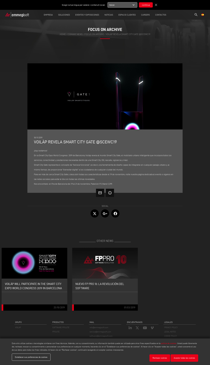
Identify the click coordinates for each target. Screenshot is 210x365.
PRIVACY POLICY (171, 327)
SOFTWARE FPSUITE (60, 327)
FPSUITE (56, 332)
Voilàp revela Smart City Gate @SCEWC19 (128, 34)
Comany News (75, 34)
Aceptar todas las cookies (184, 358)
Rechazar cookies (160, 358)
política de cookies (168, 344)
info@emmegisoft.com (99, 327)
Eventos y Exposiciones (87, 15)
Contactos (160, 15)
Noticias (109, 15)
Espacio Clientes (127, 15)
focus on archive (94, 34)
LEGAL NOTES (170, 332)
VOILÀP (18, 327)
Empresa (48, 15)
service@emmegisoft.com (100, 332)
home (63, 34)
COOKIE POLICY (170, 336)
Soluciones (64, 15)
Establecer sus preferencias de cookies (31, 358)
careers (145, 15)
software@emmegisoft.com (101, 336)
